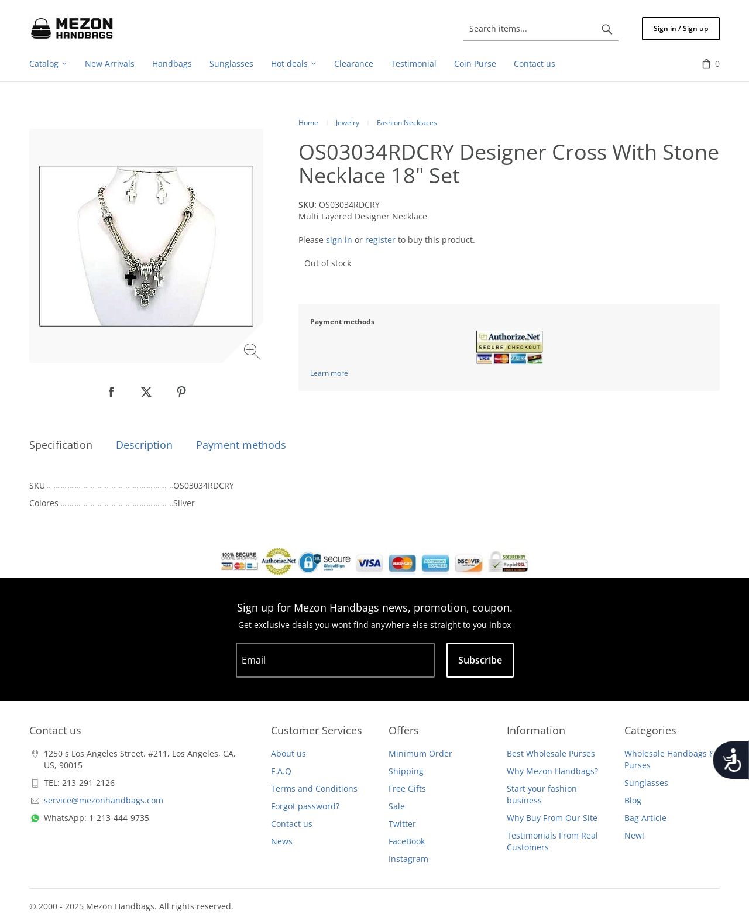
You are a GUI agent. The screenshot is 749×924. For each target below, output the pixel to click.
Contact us (291, 823)
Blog (632, 800)
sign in (339, 239)
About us (288, 753)
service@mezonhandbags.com (103, 800)
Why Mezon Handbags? (552, 771)
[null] (111, 392)
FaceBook (407, 841)
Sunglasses (646, 782)
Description (144, 445)
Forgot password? (305, 806)
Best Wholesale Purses (551, 753)
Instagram (408, 858)
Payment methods (241, 445)
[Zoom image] (253, 353)
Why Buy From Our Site (552, 817)
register (380, 239)
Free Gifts (407, 788)
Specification (60, 445)
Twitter (402, 823)
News (282, 841)
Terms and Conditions (314, 788)
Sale (397, 806)
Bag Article (645, 817)
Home (308, 123)
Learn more (329, 373)
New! (634, 835)
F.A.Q (281, 771)
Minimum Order (420, 753)
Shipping (406, 771)
